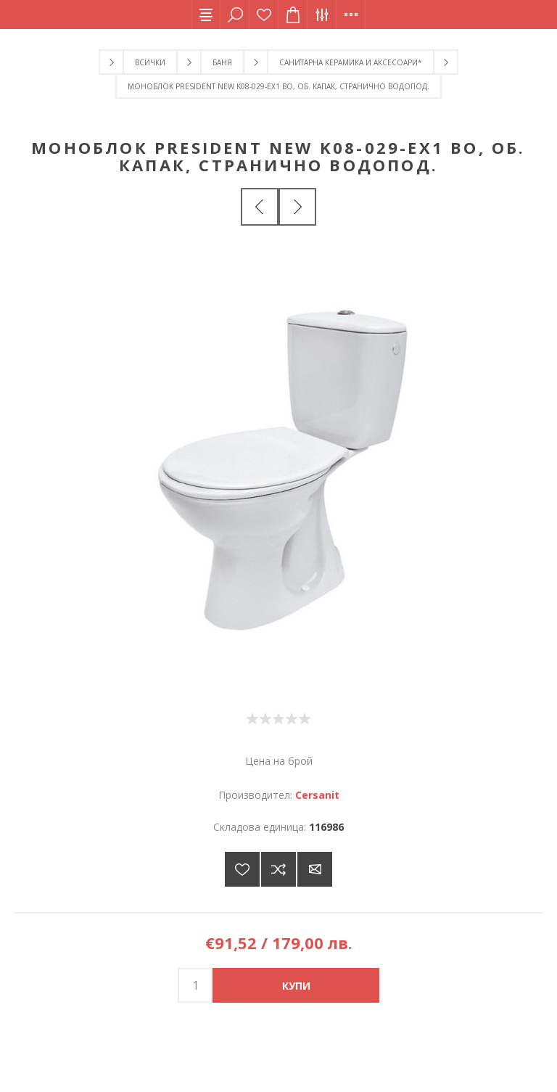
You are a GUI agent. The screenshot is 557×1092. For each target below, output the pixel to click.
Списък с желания (263, 14)
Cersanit (317, 795)
